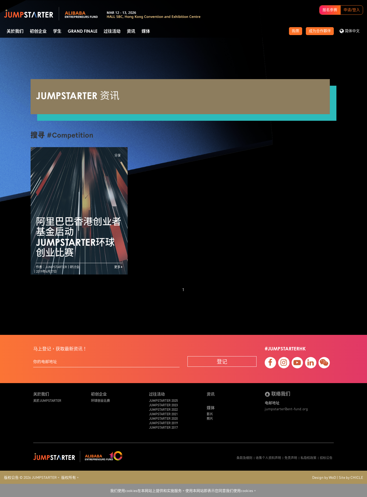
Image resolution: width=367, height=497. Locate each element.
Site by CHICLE (351, 477)
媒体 (146, 31)
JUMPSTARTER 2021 (163, 414)
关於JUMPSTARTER (47, 400)
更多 (118, 266)
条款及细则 (244, 457)
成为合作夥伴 (320, 31)
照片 (210, 418)
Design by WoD (324, 477)
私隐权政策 (308, 457)
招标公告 (326, 457)
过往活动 (112, 31)
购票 (295, 31)
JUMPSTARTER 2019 (163, 423)
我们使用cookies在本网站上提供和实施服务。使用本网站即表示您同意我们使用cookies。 (183, 490)
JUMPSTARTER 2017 (163, 427)
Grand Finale (82, 31)
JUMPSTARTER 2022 (163, 409)
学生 (57, 31)
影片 (210, 414)
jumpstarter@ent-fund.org (286, 408)
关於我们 (15, 31)
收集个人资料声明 (268, 457)
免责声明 (290, 457)
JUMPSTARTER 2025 (163, 400)
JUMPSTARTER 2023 (163, 405)
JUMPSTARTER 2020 (163, 418)
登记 (222, 361)
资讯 (131, 31)
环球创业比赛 (100, 400)
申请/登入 (352, 10)
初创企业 (38, 31)
